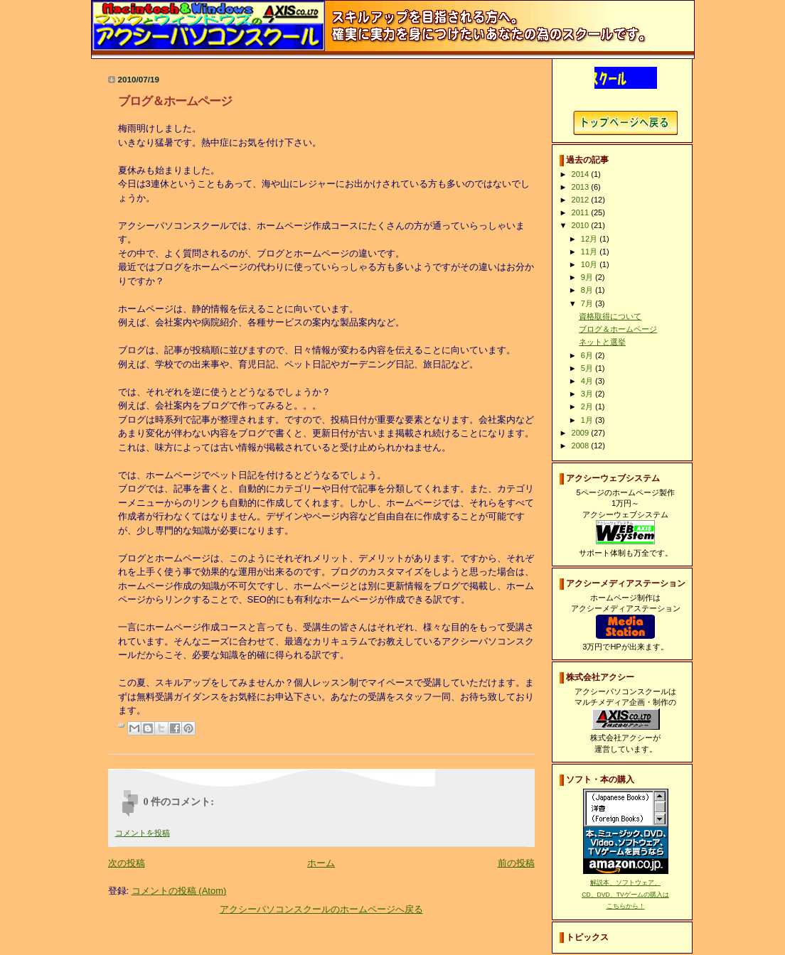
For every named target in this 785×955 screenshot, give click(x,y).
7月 (588, 303)
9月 (588, 277)
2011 (582, 212)
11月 (590, 251)
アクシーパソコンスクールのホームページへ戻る (321, 909)
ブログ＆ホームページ (618, 329)
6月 (588, 355)
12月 (590, 238)
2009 (582, 432)
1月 (588, 420)
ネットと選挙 (602, 342)
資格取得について (610, 316)
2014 (582, 174)
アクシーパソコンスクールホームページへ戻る (625, 123)
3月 (588, 393)
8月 (588, 290)
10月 (590, 264)
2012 (582, 199)
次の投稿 (126, 863)
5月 (588, 368)
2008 (582, 445)
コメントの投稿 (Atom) (179, 890)
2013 (582, 187)
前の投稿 (516, 863)
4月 (588, 381)
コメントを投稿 (142, 833)
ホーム (321, 863)
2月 (588, 406)
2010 (582, 225)
